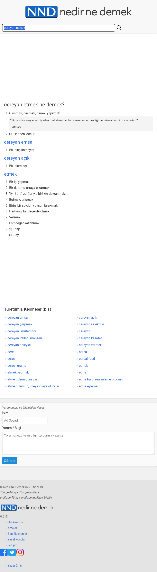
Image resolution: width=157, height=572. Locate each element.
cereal (12, 359)
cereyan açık (16, 158)
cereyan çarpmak (20, 324)
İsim (5, 413)
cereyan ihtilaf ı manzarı (25, 338)
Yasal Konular (17, 539)
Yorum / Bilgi (11, 428)
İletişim (12, 545)
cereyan (84, 331)
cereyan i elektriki (91, 324)
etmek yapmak (18, 372)
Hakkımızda (15, 522)
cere (11, 352)
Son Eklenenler (17, 534)
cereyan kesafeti (91, 338)
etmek (10, 174)
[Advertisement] (80, 66)
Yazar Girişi (15, 565)
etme (82, 372)
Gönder (10, 461)
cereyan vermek (90, 345)
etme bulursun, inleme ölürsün (101, 379)
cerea (83, 352)
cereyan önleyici (19, 345)
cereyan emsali (19, 142)
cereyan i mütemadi (22, 331)
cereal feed (87, 359)
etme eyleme (88, 386)
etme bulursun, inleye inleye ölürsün (33, 386)
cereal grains (17, 366)
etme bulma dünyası (22, 379)
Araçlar (12, 528)
